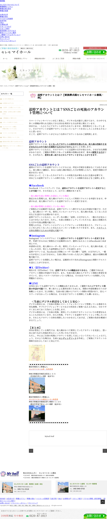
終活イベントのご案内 (8, 33)
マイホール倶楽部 (6, 19)
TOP (1, 86)
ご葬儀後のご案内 (8, 118)
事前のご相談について (9, 137)
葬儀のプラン (20, 498)
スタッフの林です (8, 122)
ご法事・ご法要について (10, 107)
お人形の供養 (6, 99)
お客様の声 (4, 24)
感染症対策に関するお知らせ (11, 141)
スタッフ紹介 (5, 28)
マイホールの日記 (7, 133)
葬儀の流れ (4, 16)
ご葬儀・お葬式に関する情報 (11, 112)
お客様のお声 (6, 103)
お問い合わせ (5, 37)
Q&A (2, 22)
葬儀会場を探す (5, 9)
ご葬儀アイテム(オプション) (10, 35)
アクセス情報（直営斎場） (93, 498)
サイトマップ (5, 39)
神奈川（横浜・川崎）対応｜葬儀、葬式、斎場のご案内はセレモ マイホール (30, 505)
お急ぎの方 (4, 14)
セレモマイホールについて (9, 4)
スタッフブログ (5, 26)
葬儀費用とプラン (6, 7)
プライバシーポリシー (8, 41)
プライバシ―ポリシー (19, 503)
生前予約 (3, 21)
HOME (2, 498)
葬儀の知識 (4, 11)
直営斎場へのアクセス (8, 31)
